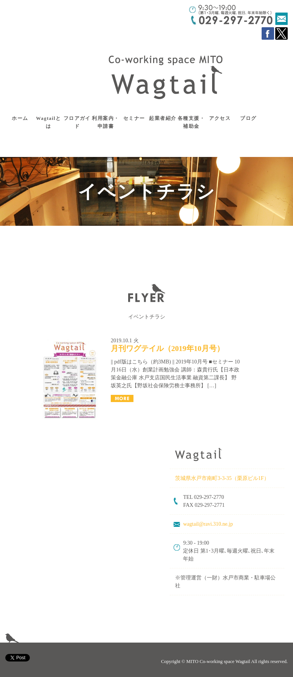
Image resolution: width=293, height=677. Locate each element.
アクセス (220, 118)
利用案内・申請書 (105, 122)
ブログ (248, 118)
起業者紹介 (162, 118)
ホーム (20, 118)
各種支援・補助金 (191, 122)
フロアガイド (77, 122)
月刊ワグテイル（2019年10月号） (167, 348)
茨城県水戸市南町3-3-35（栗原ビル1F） (222, 478)
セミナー (134, 118)
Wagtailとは (48, 122)
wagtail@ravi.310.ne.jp (208, 524)
